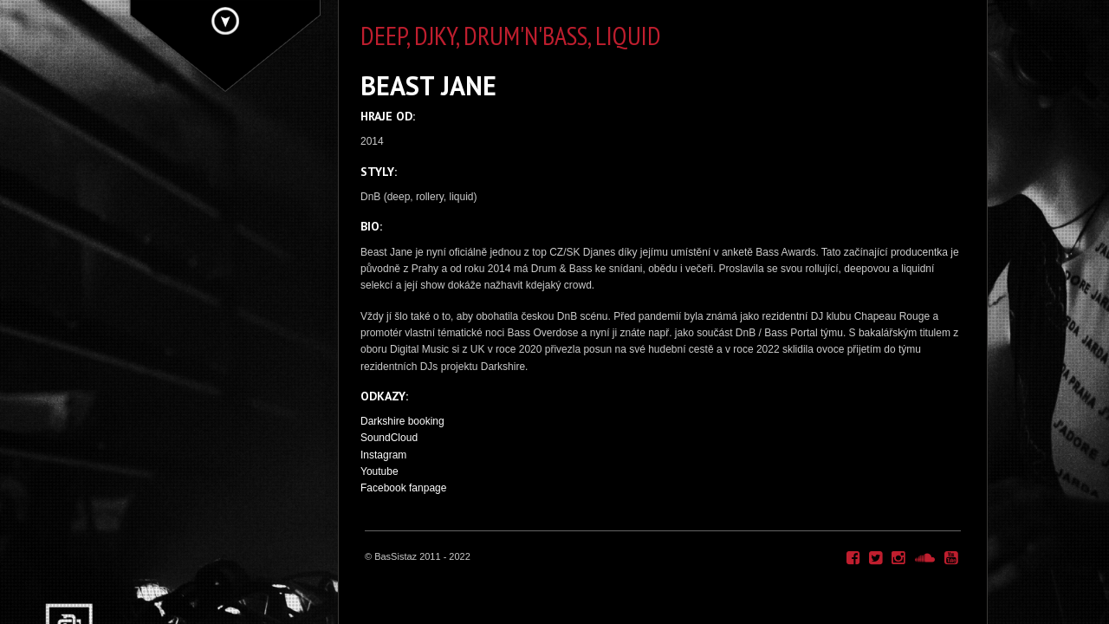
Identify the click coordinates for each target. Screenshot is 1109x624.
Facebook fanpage (403, 488)
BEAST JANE (428, 85)
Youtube (379, 471)
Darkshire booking (402, 421)
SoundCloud (389, 438)
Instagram (383, 455)
